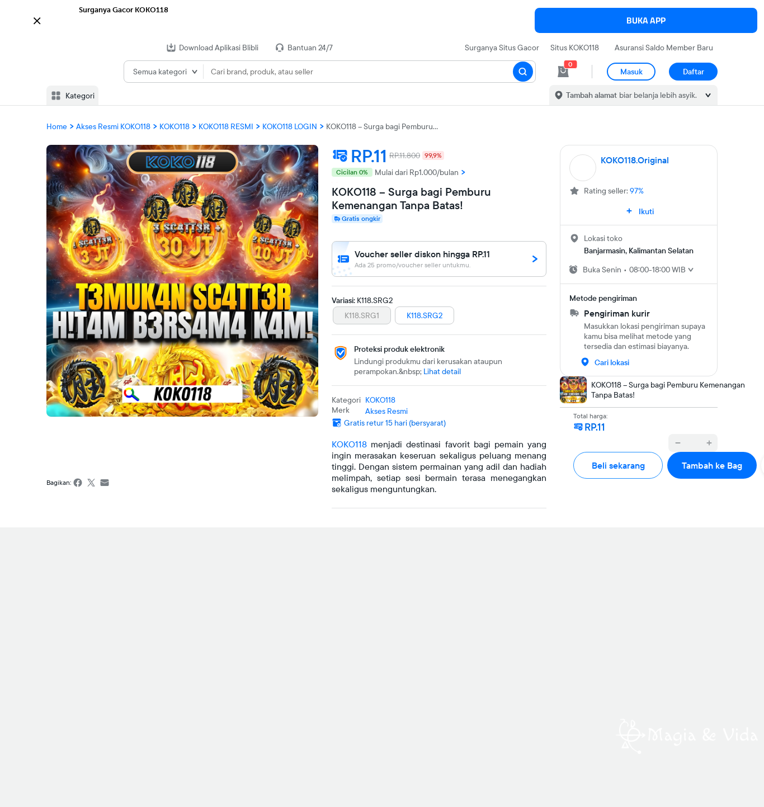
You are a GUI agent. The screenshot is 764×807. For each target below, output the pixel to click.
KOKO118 (349, 444)
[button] (382, 19)
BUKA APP (646, 20)
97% (637, 191)
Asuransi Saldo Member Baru (664, 48)
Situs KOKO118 (574, 48)
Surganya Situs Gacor (502, 48)
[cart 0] (563, 72)
